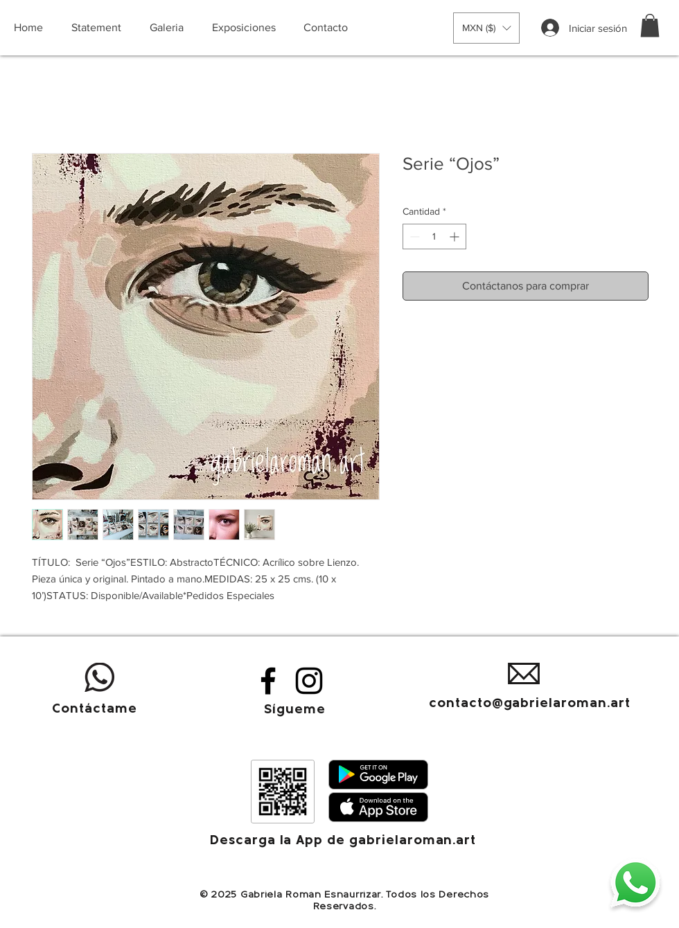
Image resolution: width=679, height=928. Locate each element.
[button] (486, 28)
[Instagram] (309, 681)
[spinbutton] (434, 236)
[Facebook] (268, 681)
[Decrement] (413, 236)
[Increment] (455, 236)
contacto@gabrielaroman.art (529, 704)
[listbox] (486, 28)
